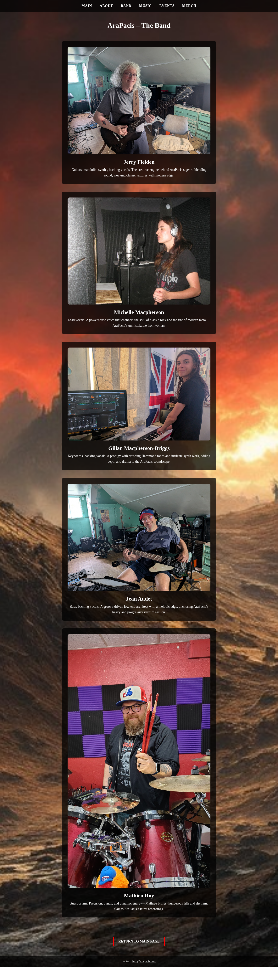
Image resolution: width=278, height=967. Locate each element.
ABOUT (106, 6)
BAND (126, 6)
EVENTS (167, 6)
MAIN (86, 6)
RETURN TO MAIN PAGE (139, 941)
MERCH (189, 6)
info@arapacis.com (144, 961)
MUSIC (145, 6)
